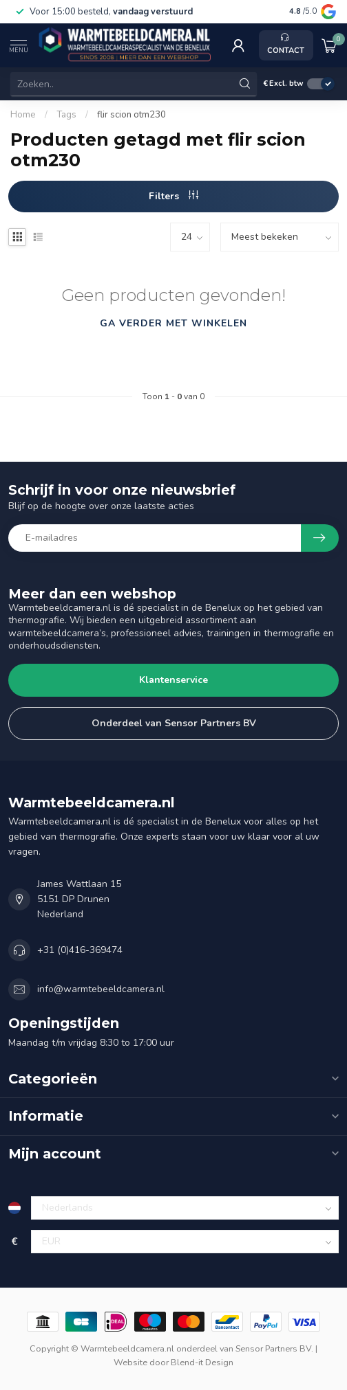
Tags (66, 115)
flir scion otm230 (131, 115)
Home (23, 115)
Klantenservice (173, 679)
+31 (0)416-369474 (80, 949)
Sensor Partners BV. (274, 1348)
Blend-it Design (202, 1362)
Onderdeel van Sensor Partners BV (174, 723)
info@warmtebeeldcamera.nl (101, 989)
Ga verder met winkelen (173, 323)
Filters (173, 196)
